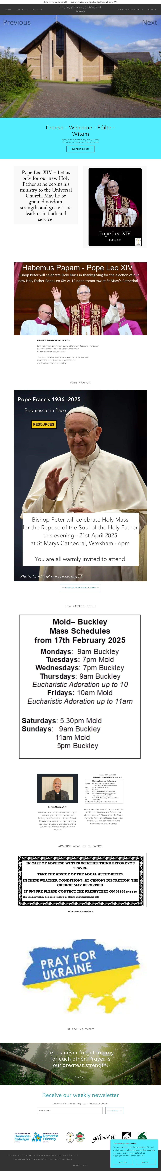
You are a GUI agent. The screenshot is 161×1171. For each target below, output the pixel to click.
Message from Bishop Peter (80, 588)
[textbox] (70, 1110)
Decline (123, 1162)
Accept (145, 1162)
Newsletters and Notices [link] (130, 9)
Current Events (81, 149)
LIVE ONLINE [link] (22, 9)
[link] (80, 11)
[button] (151, 9)
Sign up (115, 1111)
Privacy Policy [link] (80, 1165)
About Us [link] (37, 9)
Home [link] (8, 9)
